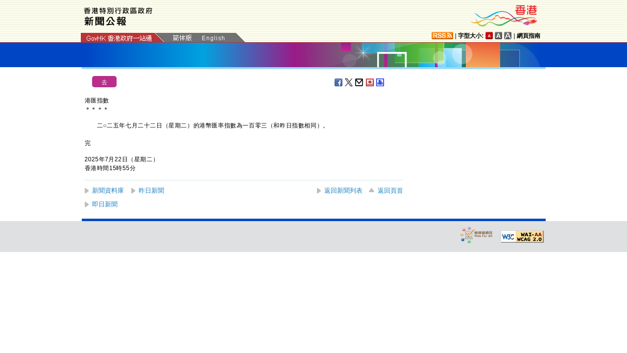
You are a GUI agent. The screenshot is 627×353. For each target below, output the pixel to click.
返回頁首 (390, 190)
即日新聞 (105, 204)
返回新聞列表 (343, 190)
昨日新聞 (151, 190)
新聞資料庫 (108, 190)
